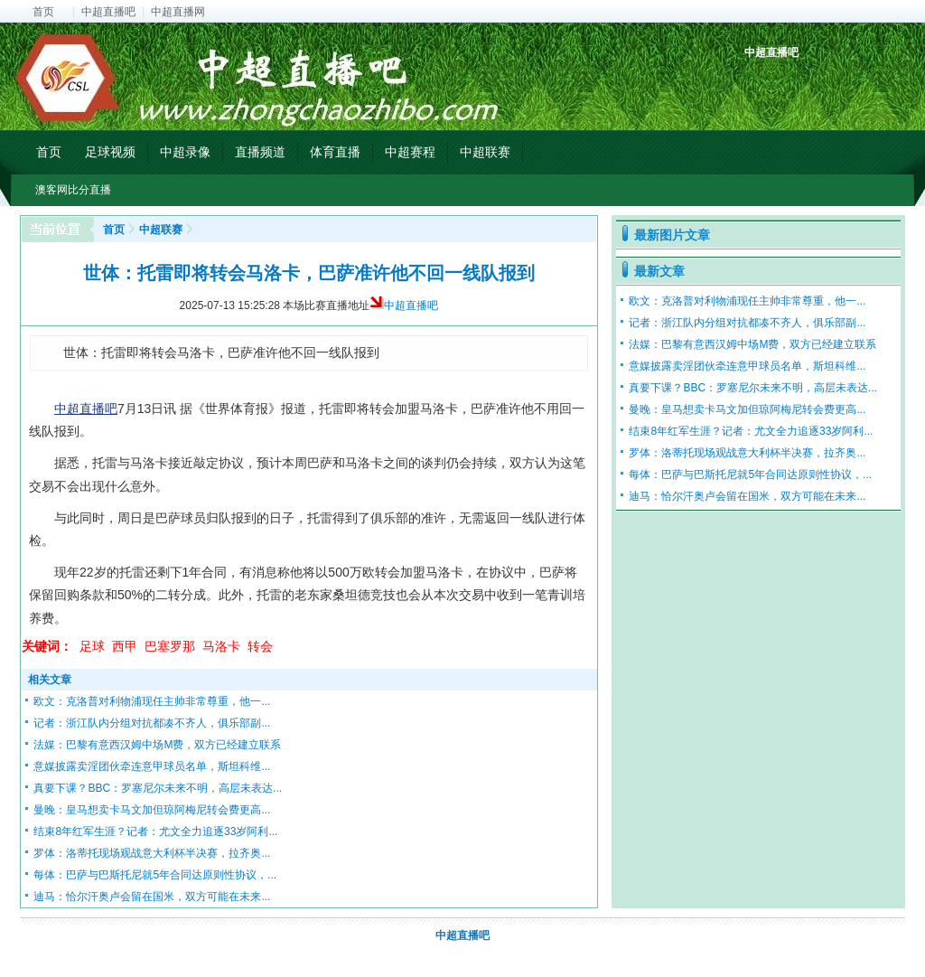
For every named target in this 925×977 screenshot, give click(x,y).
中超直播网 (178, 11)
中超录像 (185, 152)
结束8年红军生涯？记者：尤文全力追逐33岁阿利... (155, 831)
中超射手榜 (802, 83)
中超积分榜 (760, 83)
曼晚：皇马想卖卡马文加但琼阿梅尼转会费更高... (151, 809)
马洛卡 (221, 646)
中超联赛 (485, 152)
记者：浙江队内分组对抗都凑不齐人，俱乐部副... (151, 723)
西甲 (124, 646)
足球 (92, 646)
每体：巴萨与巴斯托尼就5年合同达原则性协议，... (154, 875)
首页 (43, 11)
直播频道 (260, 152)
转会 (260, 646)
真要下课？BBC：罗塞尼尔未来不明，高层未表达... (157, 788)
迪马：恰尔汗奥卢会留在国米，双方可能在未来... (151, 896)
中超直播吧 (108, 11)
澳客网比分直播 (73, 189)
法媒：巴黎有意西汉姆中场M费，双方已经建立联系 (157, 744)
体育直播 (335, 152)
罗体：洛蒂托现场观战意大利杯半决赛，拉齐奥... (151, 853)
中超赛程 (410, 152)
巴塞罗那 (170, 646)
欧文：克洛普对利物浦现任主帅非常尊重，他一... (151, 701)
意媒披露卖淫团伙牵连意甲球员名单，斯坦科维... (151, 766)
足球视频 (110, 152)
